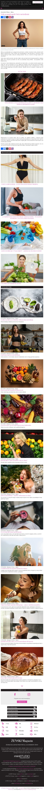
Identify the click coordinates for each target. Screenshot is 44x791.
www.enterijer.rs (18, 781)
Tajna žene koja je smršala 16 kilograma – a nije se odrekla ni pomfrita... (21, 605)
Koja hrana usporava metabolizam (10, 355)
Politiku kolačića (5, 5)
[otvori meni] (1, 8)
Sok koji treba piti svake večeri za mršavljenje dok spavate (17, 641)
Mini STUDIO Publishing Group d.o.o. (12, 761)
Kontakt (33, 766)
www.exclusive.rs (22, 778)
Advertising (17, 766)
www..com (30, 774)
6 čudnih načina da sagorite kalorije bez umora (14, 568)
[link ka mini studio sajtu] (22, 758)
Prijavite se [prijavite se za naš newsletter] (22, 701)
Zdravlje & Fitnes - (5, 12)
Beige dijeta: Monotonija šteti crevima (11, 678)
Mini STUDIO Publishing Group (28, 789)
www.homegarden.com (31, 781)
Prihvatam (38, 2)
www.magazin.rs (20, 776)
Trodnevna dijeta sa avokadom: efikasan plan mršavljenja (17, 320)
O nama (10, 766)
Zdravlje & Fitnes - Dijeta (12, 318)
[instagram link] (28, 694)
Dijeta (12, 12)
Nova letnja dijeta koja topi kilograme (11, 532)
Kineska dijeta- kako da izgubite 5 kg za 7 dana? (14, 460)
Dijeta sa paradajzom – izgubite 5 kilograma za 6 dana (16, 495)
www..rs (20, 774)
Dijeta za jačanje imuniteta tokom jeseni (12, 390)
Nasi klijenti (26, 766)
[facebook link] (15, 694)
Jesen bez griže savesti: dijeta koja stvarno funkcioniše (16, 425)
